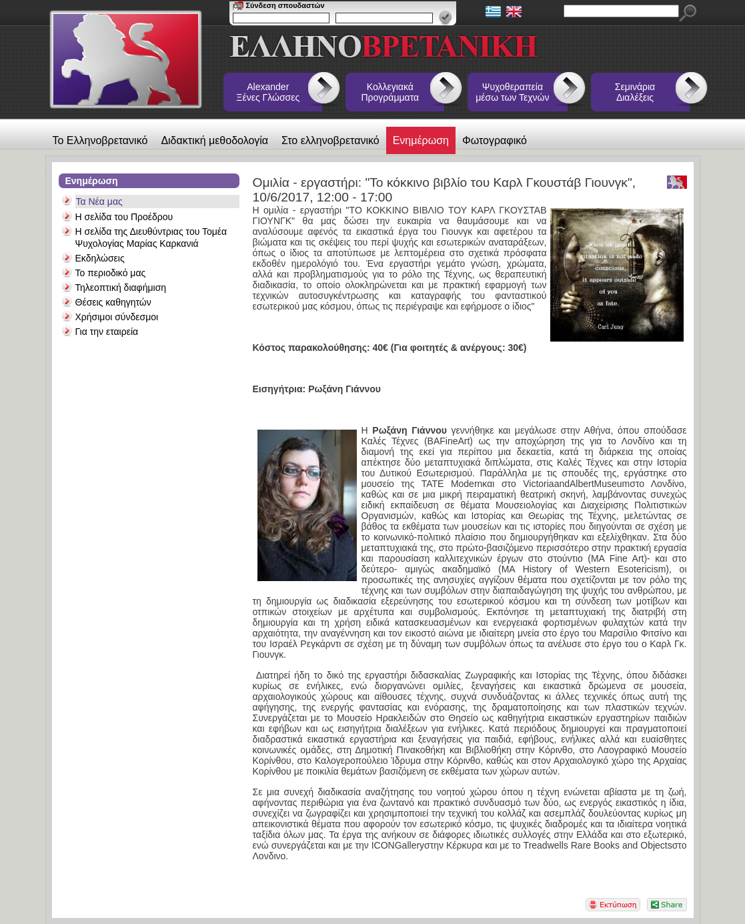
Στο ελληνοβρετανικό (330, 140)
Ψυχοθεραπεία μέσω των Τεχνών (512, 92)
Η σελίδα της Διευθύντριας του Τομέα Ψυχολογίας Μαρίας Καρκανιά (151, 237)
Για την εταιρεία (107, 331)
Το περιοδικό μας (110, 273)
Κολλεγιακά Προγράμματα (390, 92)
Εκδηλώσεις (100, 258)
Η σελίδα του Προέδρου (124, 216)
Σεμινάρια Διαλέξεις (635, 92)
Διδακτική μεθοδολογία (214, 140)
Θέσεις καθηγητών (113, 302)
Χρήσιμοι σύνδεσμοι (117, 317)
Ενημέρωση (421, 140)
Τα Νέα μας (99, 201)
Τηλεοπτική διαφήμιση (121, 287)
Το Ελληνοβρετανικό (100, 140)
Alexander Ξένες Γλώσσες (267, 92)
